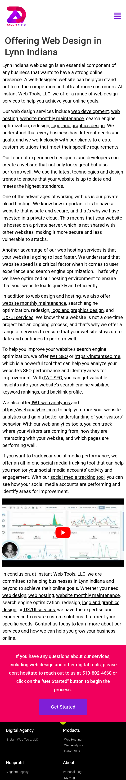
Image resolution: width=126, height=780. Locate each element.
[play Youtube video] (63, 532)
